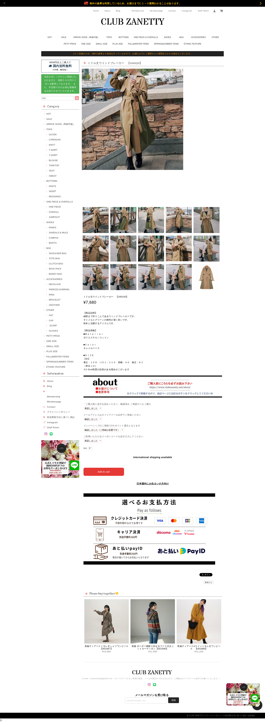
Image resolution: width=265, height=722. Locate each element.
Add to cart (104, 471)
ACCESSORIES (198, 37)
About (107, 11)
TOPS (109, 37)
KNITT (52, 145)
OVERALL (54, 212)
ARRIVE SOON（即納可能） (86, 37)
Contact (172, 11)
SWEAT (53, 176)
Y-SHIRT (53, 155)
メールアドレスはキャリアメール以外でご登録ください (112, 415)
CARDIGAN (55, 139)
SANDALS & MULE (58, 232)
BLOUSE (53, 160)
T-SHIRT (53, 150)
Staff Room (203, 11)
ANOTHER (54, 305)
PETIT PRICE (70, 44)
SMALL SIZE (101, 44)
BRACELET (55, 299)
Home (96, 11)
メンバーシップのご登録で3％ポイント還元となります (111, 425)
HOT (49, 37)
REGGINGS (55, 196)
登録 (173, 700)
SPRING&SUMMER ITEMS (166, 44)
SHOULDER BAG (57, 253)
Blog (118, 11)
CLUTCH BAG (56, 263)
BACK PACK (55, 268)
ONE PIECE (55, 207)
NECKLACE (55, 284)
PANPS (52, 227)
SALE (63, 37)
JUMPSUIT (54, 217)
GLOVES (53, 331)
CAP (51, 320)
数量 (85, 448)
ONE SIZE (86, 44)
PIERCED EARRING (59, 289)
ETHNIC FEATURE (192, 44)
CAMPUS (53, 238)
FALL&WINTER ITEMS (138, 44)
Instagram (187, 11)
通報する (208, 582)
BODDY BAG (55, 274)
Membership (138, 11)
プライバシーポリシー (58, 412)
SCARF (53, 325)
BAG (181, 37)
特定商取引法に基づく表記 (61, 417)
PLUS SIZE (118, 44)
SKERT (52, 191)
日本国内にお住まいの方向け (153, 483)
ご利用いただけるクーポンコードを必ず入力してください (113, 436)
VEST (52, 170)
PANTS (52, 186)
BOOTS (53, 243)
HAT (51, 315)
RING (51, 294)
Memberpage (156, 11)
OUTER (53, 134)
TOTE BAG (54, 258)
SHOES (167, 37)
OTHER (215, 37)
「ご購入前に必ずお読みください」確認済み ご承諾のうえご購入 (117, 404)
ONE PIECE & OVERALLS (146, 37)
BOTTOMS (124, 37)
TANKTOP (54, 165)
